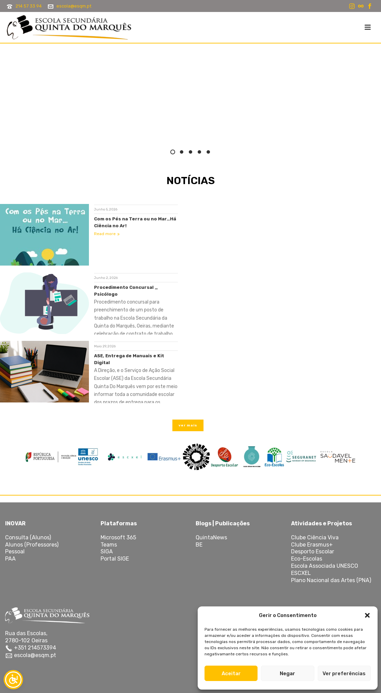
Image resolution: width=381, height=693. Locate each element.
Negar (287, 673)
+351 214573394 (34, 647)
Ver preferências (344, 673)
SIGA (107, 551)
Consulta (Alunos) (28, 537)
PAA (10, 558)
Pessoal (15, 551)
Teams (109, 544)
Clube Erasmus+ (312, 544)
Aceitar (231, 673)
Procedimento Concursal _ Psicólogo (126, 291)
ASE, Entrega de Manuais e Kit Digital (129, 359)
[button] (367, 615)
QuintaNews (211, 537)
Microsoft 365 (118, 537)
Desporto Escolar (312, 551)
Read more (107, 233)
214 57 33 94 (28, 6)
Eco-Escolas (306, 558)
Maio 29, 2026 (105, 346)
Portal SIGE (115, 558)
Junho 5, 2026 (105, 209)
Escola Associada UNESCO (324, 566)
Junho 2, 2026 (106, 278)
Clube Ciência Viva (315, 537)
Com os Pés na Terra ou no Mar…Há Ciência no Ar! (135, 222)
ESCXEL (301, 573)
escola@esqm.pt (73, 6)
